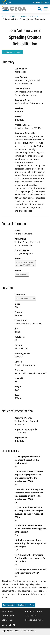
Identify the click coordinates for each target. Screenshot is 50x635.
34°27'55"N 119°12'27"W (25, 298)
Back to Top (7, 611)
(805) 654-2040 (21, 274)
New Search (21, 605)
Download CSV (8, 605)
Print (32, 605)
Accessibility (30, 615)
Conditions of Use (33, 611)
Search (12, 16)
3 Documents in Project (12, 52)
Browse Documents (34, 619)
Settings (45, 2)
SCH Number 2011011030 (28, 16)
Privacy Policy (8, 615)
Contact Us (36, 2)
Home (4, 16)
